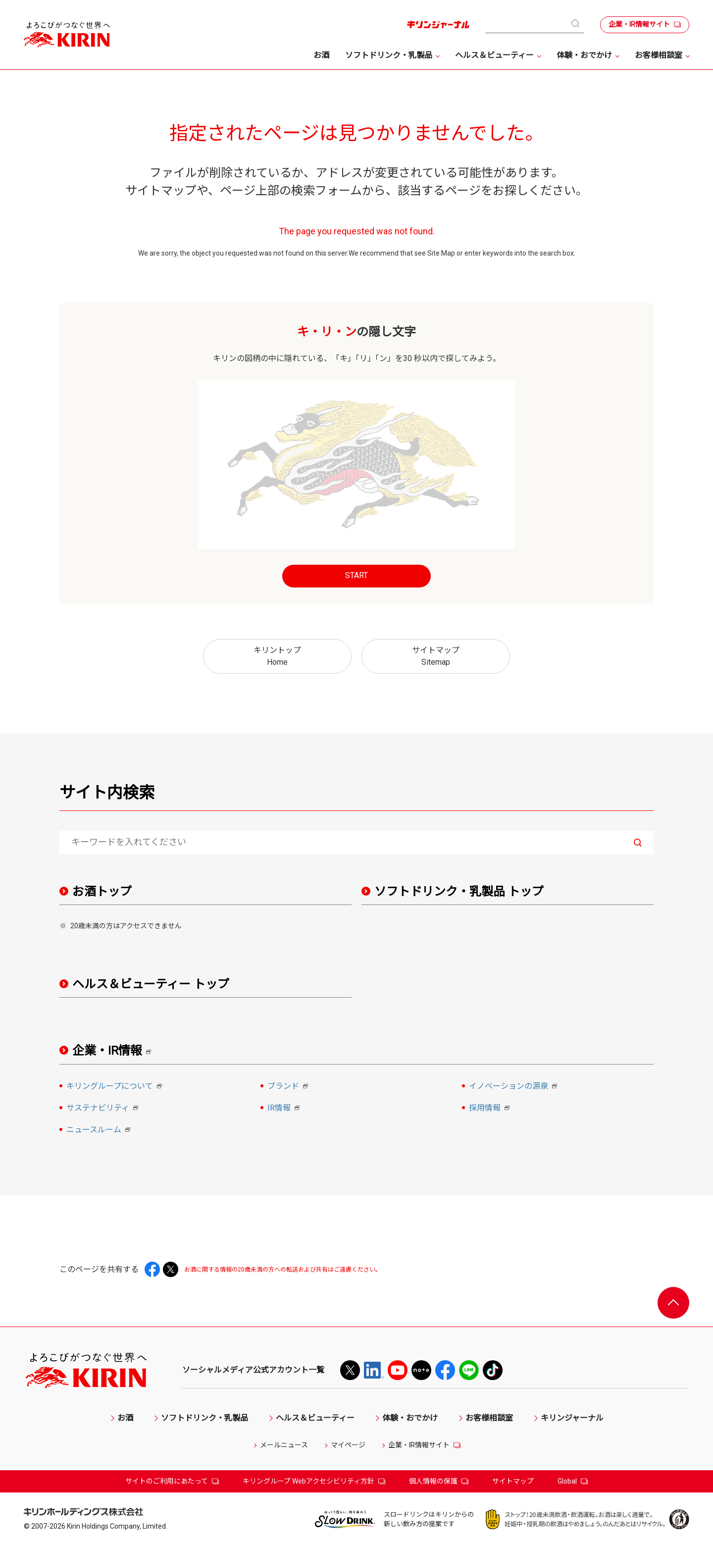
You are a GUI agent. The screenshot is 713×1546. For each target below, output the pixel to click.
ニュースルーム (99, 1130)
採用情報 (490, 1108)
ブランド (289, 1086)
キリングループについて (115, 1086)
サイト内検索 (106, 792)
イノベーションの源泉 (514, 1086)
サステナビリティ (103, 1108)
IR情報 (285, 1108)
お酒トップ (102, 892)
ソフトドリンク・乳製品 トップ (459, 892)
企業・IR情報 (115, 1051)
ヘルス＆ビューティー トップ (150, 984)
